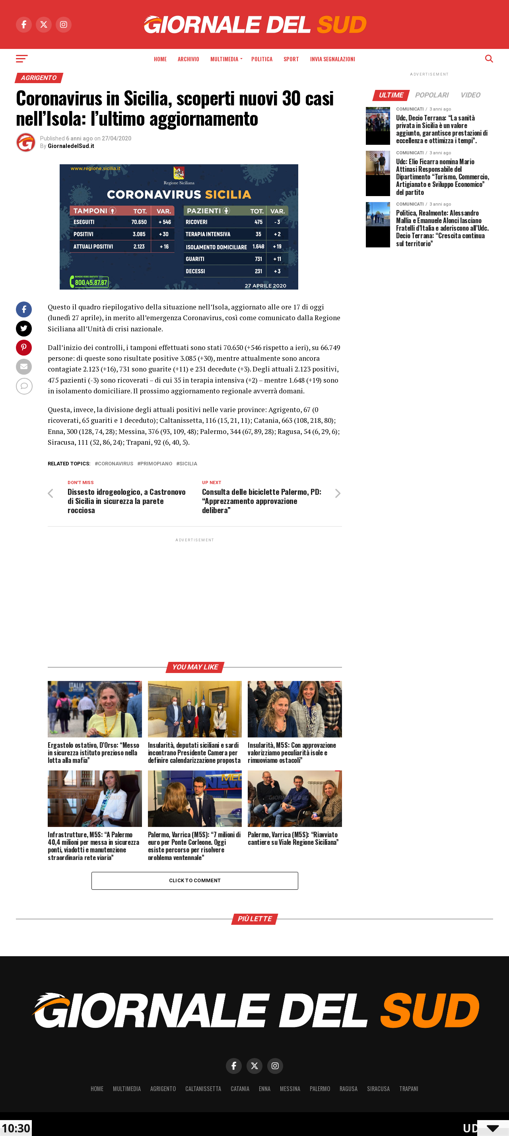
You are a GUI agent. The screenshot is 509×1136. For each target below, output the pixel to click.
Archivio (188, 58)
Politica (261, 58)
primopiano (156, 464)
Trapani (408, 1088)
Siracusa (378, 1088)
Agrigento (163, 1088)
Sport (291, 58)
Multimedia (224, 58)
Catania (240, 1088)
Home (160, 58)
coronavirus (115, 464)
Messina (290, 1088)
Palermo (320, 1088)
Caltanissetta (203, 1088)
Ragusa (348, 1088)
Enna (264, 1088)
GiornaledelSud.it (71, 146)
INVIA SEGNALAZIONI (332, 58)
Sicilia (188, 464)
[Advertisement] (195, 599)
